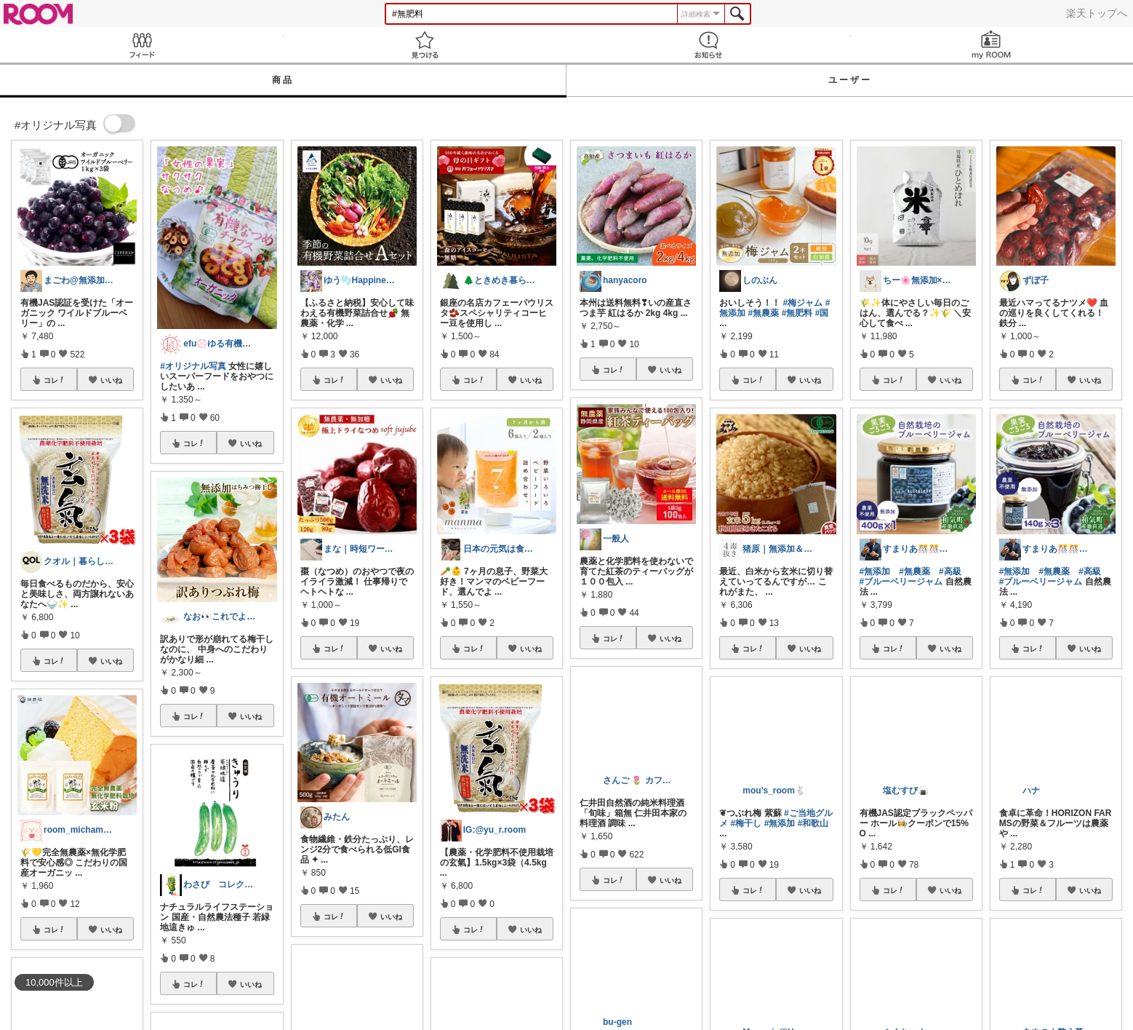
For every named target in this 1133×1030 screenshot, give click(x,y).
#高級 (950, 571)
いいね (111, 380)
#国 (822, 313)
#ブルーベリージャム (901, 582)
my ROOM (992, 45)
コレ (54, 380)
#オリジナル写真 (193, 366)
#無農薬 (764, 313)
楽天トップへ (1096, 13)
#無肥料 (797, 313)
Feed (142, 45)
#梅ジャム (803, 303)
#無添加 (875, 571)
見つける (425, 45)
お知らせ (708, 45)
